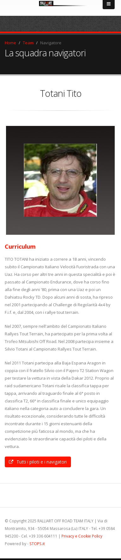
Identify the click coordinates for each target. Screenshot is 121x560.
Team (28, 43)
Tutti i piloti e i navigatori (38, 462)
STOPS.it (37, 543)
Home (10, 43)
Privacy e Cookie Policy (81, 535)
